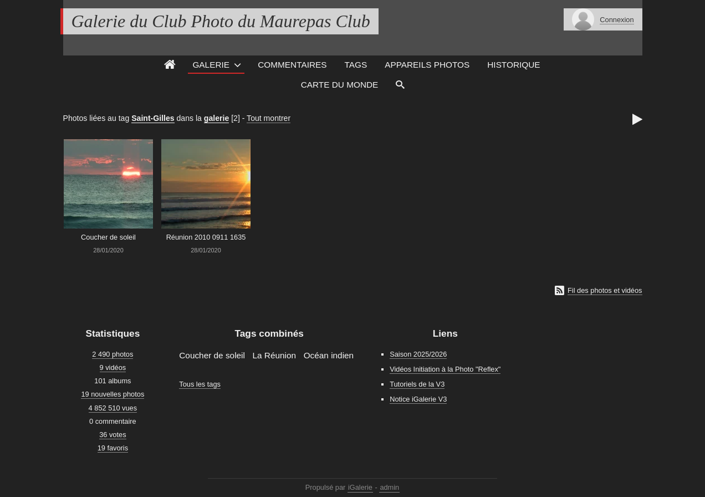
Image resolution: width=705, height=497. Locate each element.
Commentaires (292, 64)
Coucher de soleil (108, 237)
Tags (356, 64)
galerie (216, 118)
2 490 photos (112, 354)
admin (389, 487)
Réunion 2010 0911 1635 (206, 237)
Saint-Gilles (152, 118)
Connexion (617, 20)
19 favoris (113, 448)
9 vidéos (113, 367)
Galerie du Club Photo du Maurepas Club (220, 21)
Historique (513, 64)
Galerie (210, 64)
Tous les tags (200, 384)
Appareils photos (427, 64)
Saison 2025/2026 (418, 354)
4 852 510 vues (113, 408)
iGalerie (360, 487)
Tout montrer (268, 118)
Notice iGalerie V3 (418, 399)
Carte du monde (340, 84)
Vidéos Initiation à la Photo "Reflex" (445, 369)
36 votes (112, 434)
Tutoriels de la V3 (417, 384)
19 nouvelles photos (112, 394)
